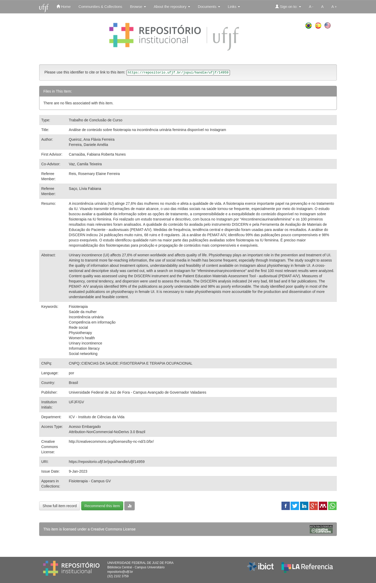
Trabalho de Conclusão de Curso (95, 120)
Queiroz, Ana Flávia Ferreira (92, 139)
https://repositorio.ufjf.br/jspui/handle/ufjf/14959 (107, 462)
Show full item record (60, 506)
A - (311, 6)
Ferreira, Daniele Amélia (88, 145)
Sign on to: (288, 6)
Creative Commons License (113, 529)
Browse (138, 6)
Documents (209, 6)
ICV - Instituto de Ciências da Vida (97, 417)
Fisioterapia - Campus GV (90, 481)
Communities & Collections (100, 6)
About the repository (172, 6)
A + (334, 6)
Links (234, 6)
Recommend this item (102, 506)
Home (63, 6)
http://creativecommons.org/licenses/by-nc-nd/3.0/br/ (111, 441)
